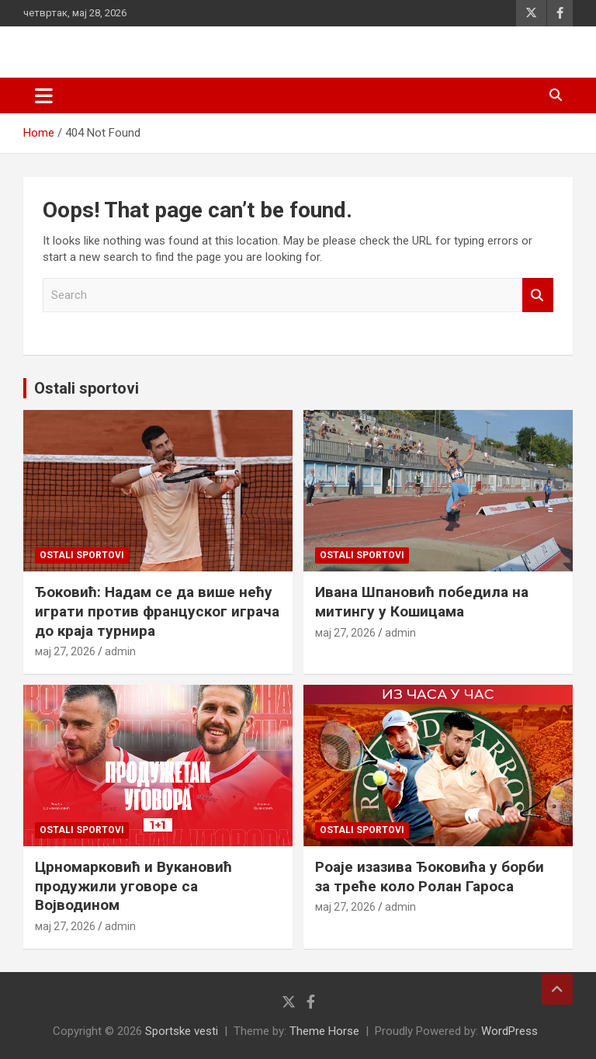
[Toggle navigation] (43, 95)
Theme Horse (324, 1031)
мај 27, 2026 (65, 651)
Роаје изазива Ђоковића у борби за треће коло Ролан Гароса (429, 876)
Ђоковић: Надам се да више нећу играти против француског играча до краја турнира (157, 611)
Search (537, 295)
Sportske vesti (181, 1031)
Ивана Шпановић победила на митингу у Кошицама (421, 601)
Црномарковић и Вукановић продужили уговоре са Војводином (133, 886)
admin (120, 651)
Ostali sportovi (86, 388)
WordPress (509, 1031)
